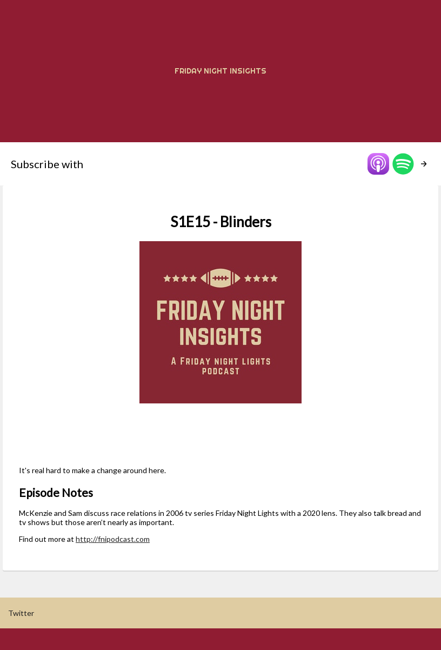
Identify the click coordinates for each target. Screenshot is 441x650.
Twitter (21, 613)
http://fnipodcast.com (113, 538)
